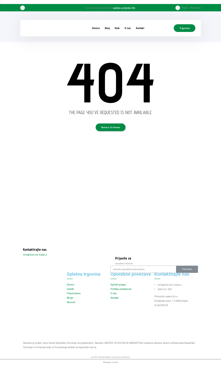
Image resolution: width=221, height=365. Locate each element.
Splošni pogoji (118, 284)
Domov (96, 28)
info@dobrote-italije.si (35, 254)
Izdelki (70, 289)
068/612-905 (165, 289)
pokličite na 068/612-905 (124, 8)
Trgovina (184, 28)
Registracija (195, 8)
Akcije (70, 297)
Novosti (71, 302)
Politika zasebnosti (120, 289)
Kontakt (140, 28)
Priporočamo (74, 293)
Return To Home (110, 127)
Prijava (185, 8)
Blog (107, 28)
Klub (117, 28)
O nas (128, 28)
